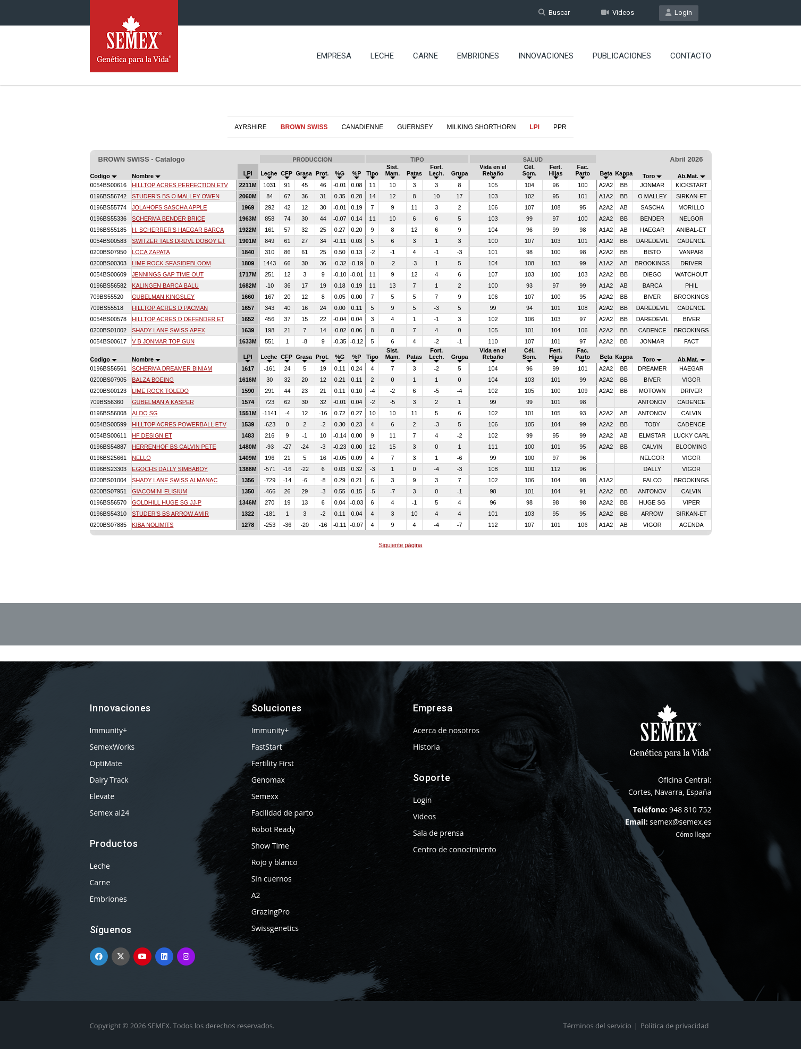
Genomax (268, 780)
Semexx (265, 796)
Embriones (478, 56)
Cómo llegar (693, 834)
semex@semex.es (680, 822)
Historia (426, 747)
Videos (617, 12)
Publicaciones (622, 56)
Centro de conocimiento (454, 849)
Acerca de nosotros (446, 730)
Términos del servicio (597, 1025)
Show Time (270, 846)
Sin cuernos (271, 879)
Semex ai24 (110, 813)
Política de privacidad (674, 1025)
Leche (382, 56)
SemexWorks (112, 747)
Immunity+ (109, 730)
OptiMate (106, 763)
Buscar (554, 12)
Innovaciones (546, 56)
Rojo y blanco (274, 862)
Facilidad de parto (282, 813)
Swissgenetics (275, 928)
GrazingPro (270, 912)
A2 (255, 895)
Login (678, 12)
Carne (425, 56)
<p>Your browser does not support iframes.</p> (400, 344)
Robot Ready (273, 829)
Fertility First (272, 763)
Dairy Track (109, 780)
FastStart (266, 747)
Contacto (690, 56)
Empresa (334, 56)
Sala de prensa (438, 833)
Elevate (102, 796)
